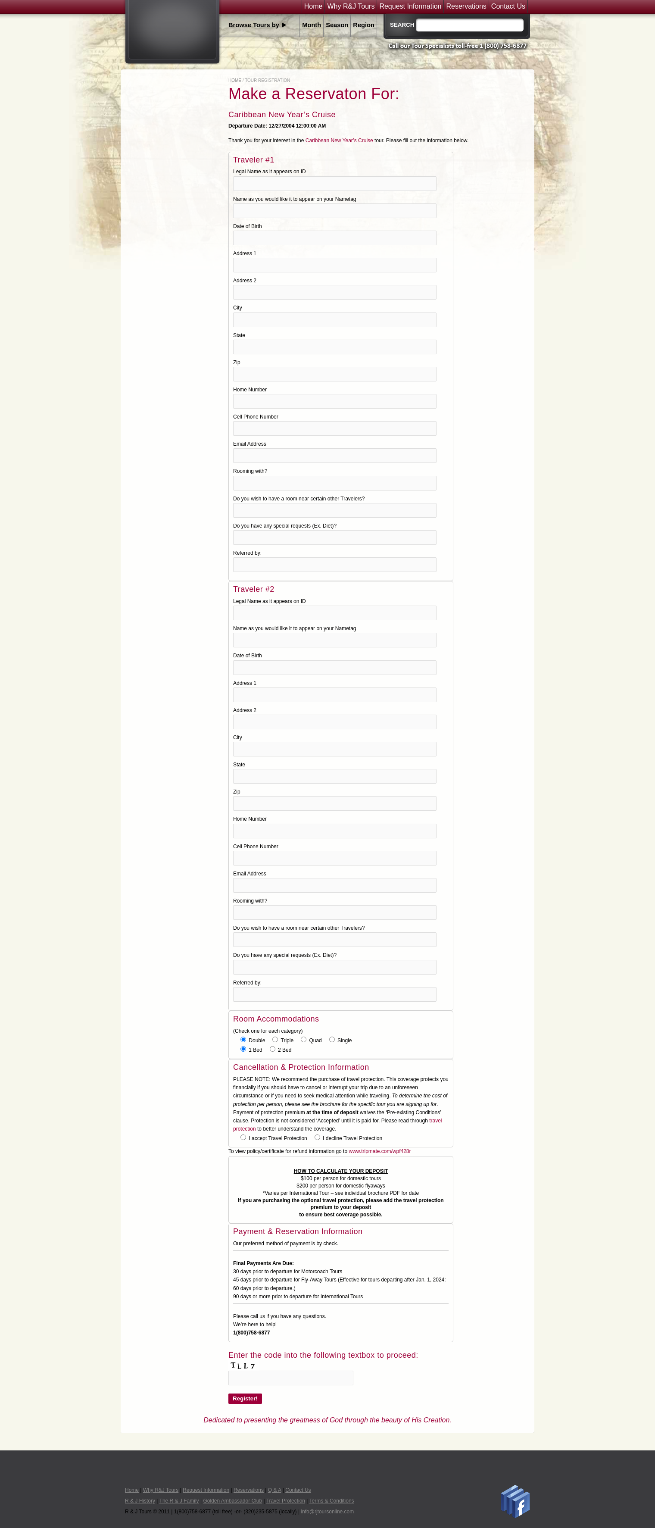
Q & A (274, 1490)
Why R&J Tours (350, 6)
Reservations (466, 6)
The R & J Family (179, 1501)
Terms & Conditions (331, 1501)
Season (337, 25)
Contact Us (508, 6)
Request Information (410, 6)
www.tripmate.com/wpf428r (380, 1151)
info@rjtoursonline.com (327, 1512)
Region (363, 25)
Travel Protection (285, 1501)
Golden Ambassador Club (232, 1501)
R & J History (140, 1501)
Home (313, 6)
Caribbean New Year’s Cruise (339, 140)
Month (311, 25)
